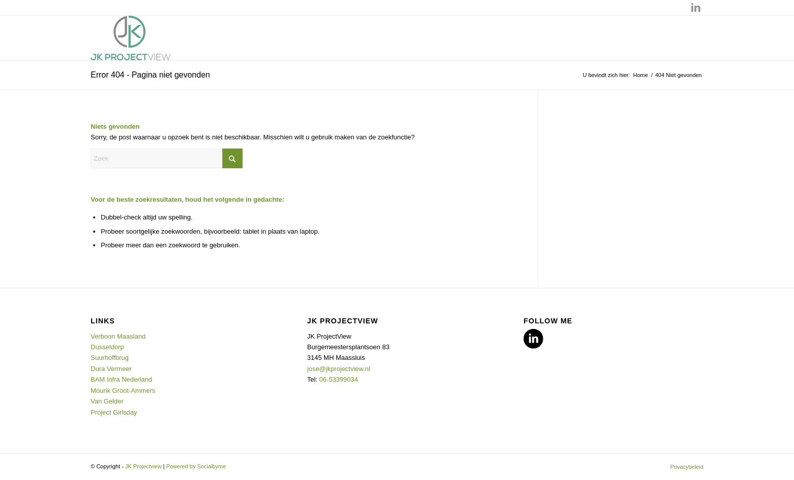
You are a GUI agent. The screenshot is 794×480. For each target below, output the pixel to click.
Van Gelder (107, 401)
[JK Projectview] (131, 38)
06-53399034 (338, 379)
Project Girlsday (114, 412)
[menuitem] (684, 466)
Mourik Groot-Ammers (123, 390)
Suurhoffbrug (111, 357)
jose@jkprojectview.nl (338, 369)
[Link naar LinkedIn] (695, 7)
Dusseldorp (108, 347)
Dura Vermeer (112, 369)
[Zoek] (167, 158)
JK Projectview (143, 466)
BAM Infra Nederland (121, 379)
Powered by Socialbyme (196, 466)
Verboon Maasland (118, 336)
